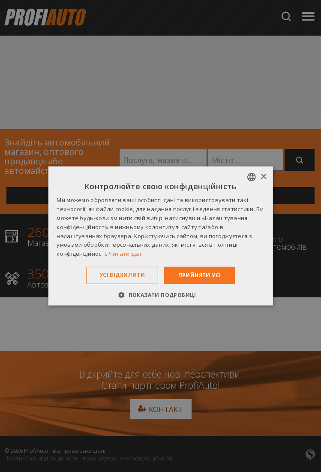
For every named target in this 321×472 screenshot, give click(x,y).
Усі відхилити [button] (122, 274)
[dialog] (160, 236)
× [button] (263, 176)
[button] (160, 294)
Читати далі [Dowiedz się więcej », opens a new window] (126, 253)
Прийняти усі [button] (199, 275)
